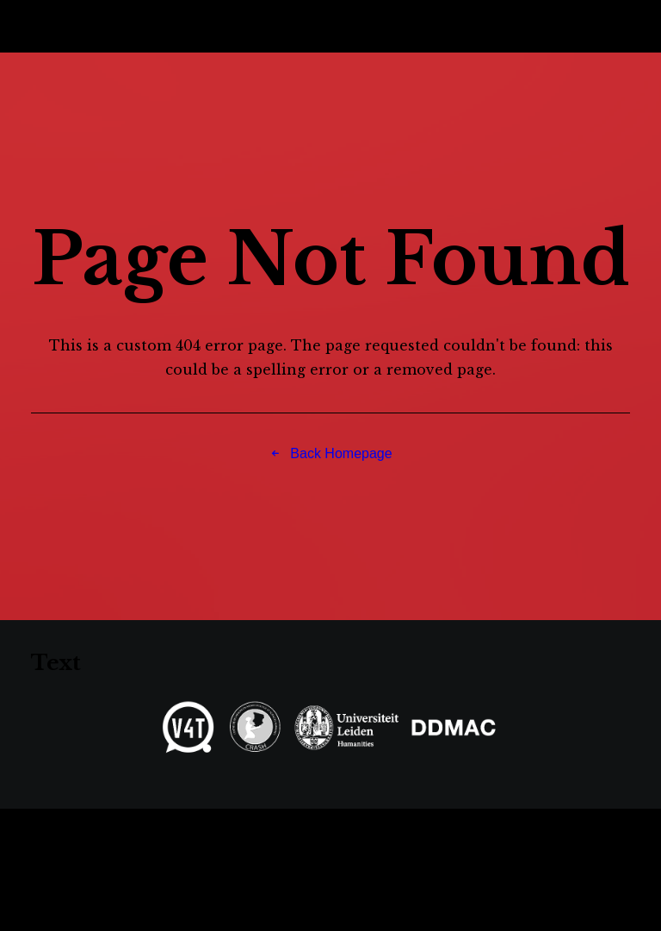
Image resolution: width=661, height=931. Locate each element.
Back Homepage (330, 453)
